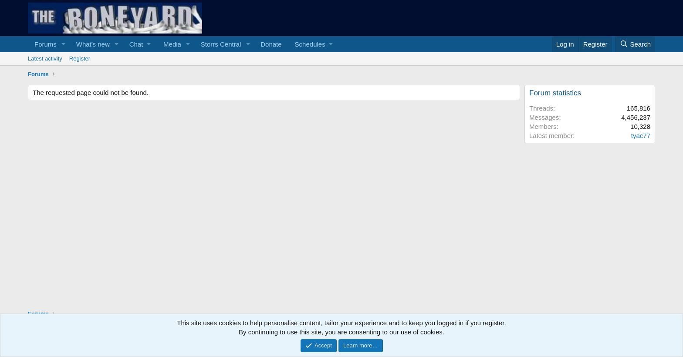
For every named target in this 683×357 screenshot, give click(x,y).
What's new (93, 44)
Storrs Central (221, 44)
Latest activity (45, 58)
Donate (270, 44)
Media (172, 44)
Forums (45, 44)
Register (79, 58)
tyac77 (640, 135)
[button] (63, 44)
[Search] (635, 44)
